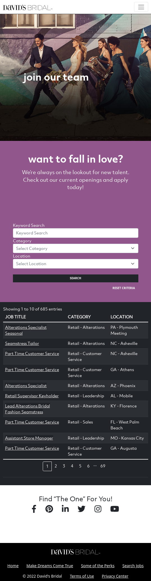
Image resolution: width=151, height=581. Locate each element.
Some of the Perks (97, 565)
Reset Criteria (123, 288)
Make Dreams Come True (49, 565)
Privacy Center (115, 576)
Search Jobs (133, 565)
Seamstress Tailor (22, 343)
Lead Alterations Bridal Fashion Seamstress (27, 408)
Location (21, 256)
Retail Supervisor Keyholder (32, 395)
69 (102, 466)
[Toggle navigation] (141, 7)
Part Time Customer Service (32, 353)
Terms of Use (82, 576)
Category (22, 240)
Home (13, 565)
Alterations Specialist (26, 385)
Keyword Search (29, 225)
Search (75, 278)
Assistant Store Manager (29, 438)
